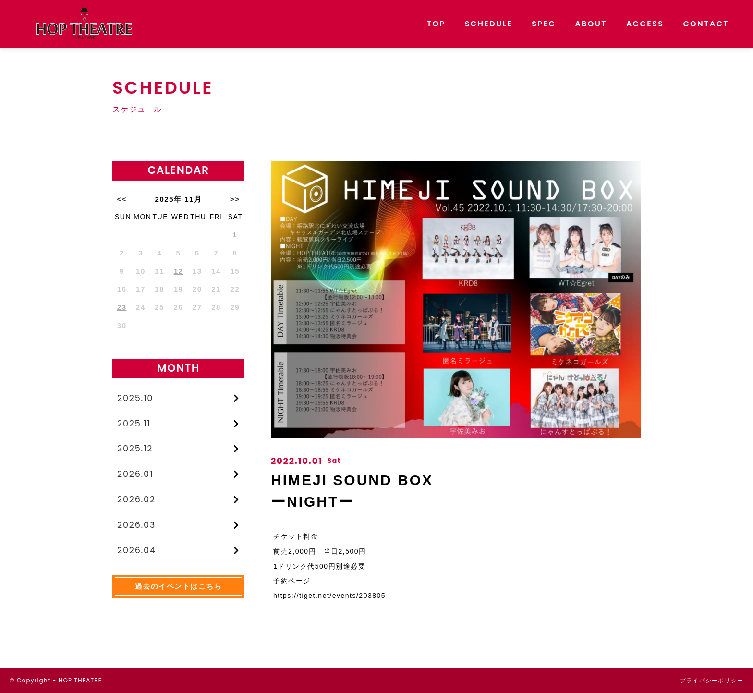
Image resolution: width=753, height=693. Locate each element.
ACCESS (645, 23)
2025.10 (135, 398)
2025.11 (134, 424)
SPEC (544, 23)
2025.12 (135, 450)
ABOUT (591, 23)
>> (235, 199)
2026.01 (135, 475)
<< (122, 199)
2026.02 (136, 501)
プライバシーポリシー (711, 680)
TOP (436, 23)
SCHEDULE (489, 23)
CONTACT (706, 23)
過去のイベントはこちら (178, 588)
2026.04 (137, 552)
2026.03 (137, 527)
